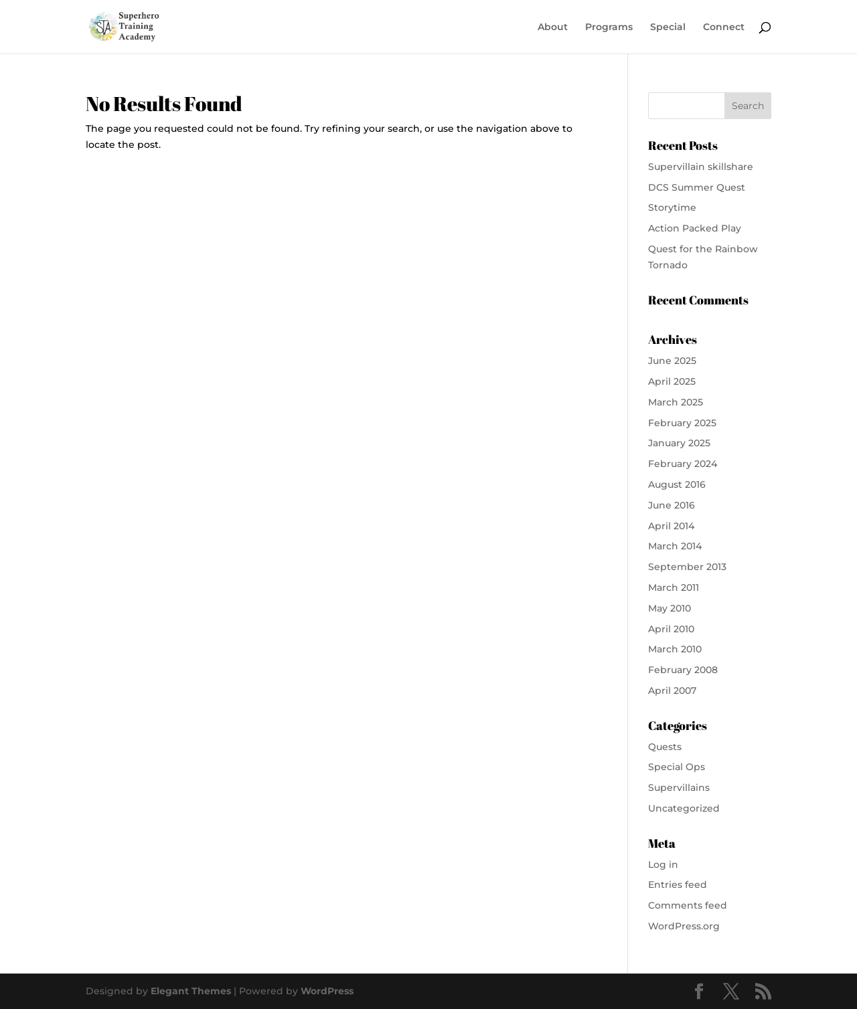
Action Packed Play (694, 228)
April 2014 (671, 526)
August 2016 (677, 484)
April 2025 (672, 381)
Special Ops (676, 767)
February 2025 (682, 423)
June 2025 (672, 361)
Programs (609, 27)
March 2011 (673, 587)
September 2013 (687, 567)
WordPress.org (684, 926)
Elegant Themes (191, 991)
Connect (724, 27)
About (553, 27)
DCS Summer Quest (696, 187)
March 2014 (675, 546)
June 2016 (671, 505)
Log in (663, 864)
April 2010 (671, 629)
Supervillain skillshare (700, 167)
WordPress (327, 991)
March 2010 (675, 649)
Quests (665, 747)
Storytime (672, 207)
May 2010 (669, 608)
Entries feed (677, 885)
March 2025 (675, 402)
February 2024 (682, 464)
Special (668, 27)
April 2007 (672, 690)
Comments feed (687, 905)
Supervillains (679, 788)
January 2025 (679, 443)
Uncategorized (684, 808)
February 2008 (683, 670)
